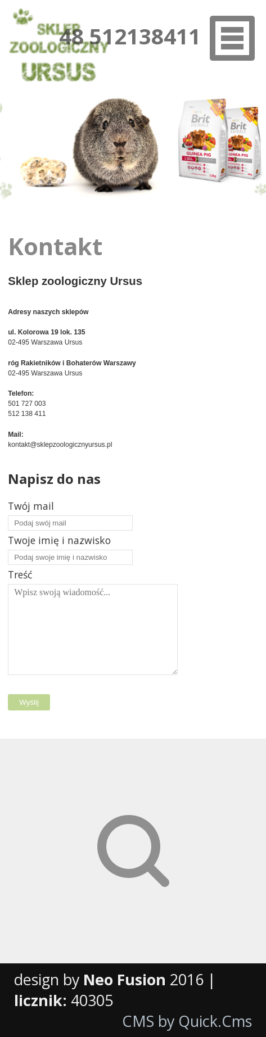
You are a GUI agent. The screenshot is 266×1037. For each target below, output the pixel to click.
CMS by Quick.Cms (187, 1021)
